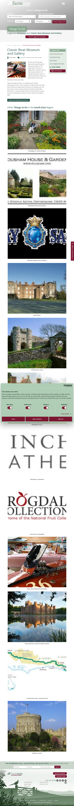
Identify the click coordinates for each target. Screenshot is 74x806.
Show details (65, 414)
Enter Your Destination (45, 14)
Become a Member (60, 773)
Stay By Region (27, 783)
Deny (13, 419)
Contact (56, 799)
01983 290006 (55, 67)
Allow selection (36, 419)
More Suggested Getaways (37, 36)
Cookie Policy (42, 799)
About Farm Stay (44, 783)
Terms (49, 799)
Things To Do (16, 45)
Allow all (60, 419)
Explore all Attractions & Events (18, 100)
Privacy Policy (33, 799)
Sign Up (57, 766)
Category (10, 14)
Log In (28, 801)
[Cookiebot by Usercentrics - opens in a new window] (65, 385)
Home (9, 45)
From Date (10, 21)
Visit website (56, 70)
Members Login (61, 775)
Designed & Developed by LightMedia (42, 801)
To (33, 21)
